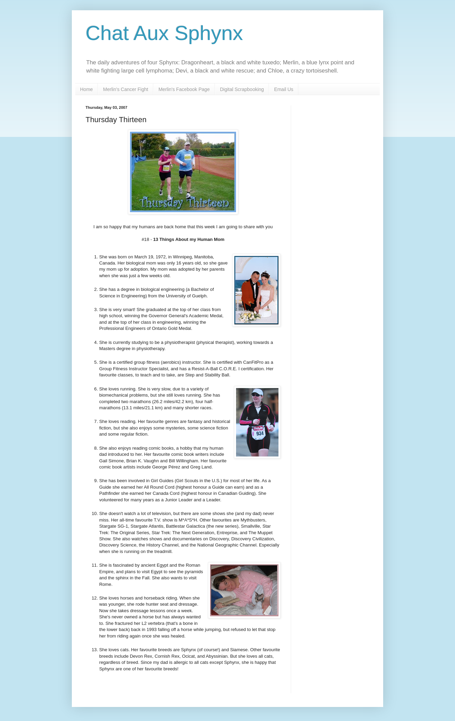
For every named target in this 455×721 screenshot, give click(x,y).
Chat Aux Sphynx (164, 33)
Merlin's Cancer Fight (125, 89)
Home (86, 89)
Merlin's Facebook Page (184, 89)
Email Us (283, 89)
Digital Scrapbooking (242, 89)
